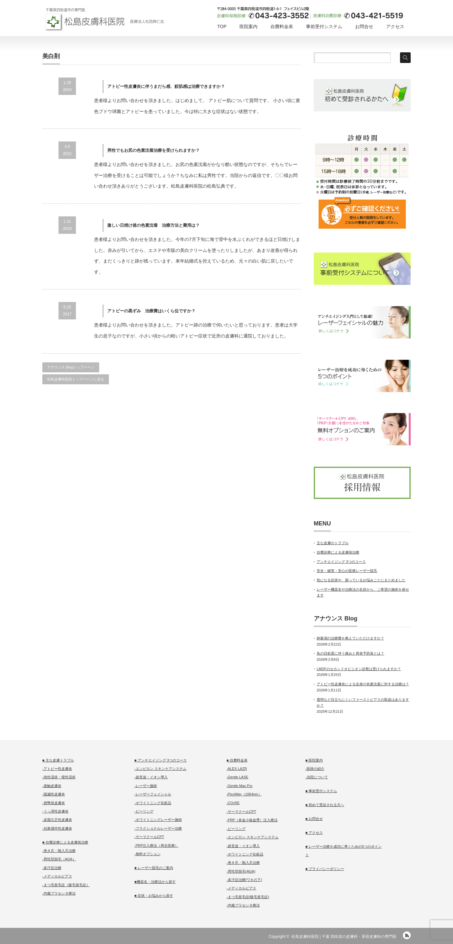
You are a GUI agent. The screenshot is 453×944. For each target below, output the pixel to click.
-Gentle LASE (237, 777)
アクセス (395, 26)
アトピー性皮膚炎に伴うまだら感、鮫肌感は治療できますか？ (166, 86)
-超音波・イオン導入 (151, 777)
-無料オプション (147, 854)
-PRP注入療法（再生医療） (156, 845)
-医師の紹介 (314, 769)
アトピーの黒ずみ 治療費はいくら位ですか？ (151, 310)
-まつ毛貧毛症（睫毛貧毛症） (66, 885)
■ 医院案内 (314, 760)
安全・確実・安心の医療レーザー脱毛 (347, 571)
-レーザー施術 (145, 786)
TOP (221, 26)
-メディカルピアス (57, 876)
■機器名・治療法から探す (155, 882)
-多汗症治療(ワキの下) (244, 880)
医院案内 (248, 26)
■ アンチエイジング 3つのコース (160, 760)
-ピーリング (143, 811)
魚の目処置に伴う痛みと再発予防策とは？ (350, 653)
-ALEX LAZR (236, 769)
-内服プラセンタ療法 (59, 893)
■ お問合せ (314, 819)
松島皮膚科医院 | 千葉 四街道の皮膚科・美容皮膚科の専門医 (343, 936)
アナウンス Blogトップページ (70, 367)
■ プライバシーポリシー (324, 869)
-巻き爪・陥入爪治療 (59, 851)
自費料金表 (281, 26)
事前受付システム (324, 26)
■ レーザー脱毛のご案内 (153, 868)
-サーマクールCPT (149, 837)
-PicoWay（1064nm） (243, 794)
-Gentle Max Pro (239, 786)
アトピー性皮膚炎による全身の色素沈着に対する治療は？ (363, 684)
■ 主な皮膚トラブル (58, 760)
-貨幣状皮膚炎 (53, 803)
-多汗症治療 (51, 868)
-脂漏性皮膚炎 (53, 794)
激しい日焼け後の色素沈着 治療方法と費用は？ (153, 225)
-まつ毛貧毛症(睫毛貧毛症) (247, 897)
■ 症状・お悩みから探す (153, 895)
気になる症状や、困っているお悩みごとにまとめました (361, 580)
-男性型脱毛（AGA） (59, 859)
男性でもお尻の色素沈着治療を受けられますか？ (153, 150)
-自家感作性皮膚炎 (57, 828)
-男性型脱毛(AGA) (240, 871)
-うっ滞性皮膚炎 (55, 811)
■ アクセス (314, 833)
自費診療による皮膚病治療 (338, 552)
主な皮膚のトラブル (333, 543)
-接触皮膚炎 (51, 786)
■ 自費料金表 (237, 760)
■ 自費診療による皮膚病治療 (65, 842)
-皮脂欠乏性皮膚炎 (57, 820)
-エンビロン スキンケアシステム (160, 769)
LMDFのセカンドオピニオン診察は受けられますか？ (359, 669)
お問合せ (364, 26)
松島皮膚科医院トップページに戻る (75, 379)
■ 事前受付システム (321, 791)
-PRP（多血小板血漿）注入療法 (252, 820)
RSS (407, 935)
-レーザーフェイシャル (152, 794)
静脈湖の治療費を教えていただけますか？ (350, 638)
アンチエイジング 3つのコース (341, 562)
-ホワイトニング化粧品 (152, 803)
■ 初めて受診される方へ (324, 805)
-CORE (232, 803)
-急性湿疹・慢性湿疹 (59, 777)
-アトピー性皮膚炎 (57, 769)
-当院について (316, 777)
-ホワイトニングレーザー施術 (158, 820)
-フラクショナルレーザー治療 (158, 828)
